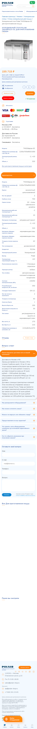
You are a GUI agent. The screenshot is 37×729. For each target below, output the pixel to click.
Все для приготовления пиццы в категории (17, 166)
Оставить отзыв (29, 338)
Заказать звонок (25, 667)
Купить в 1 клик (8, 93)
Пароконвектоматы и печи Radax (12, 11)
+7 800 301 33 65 (11, 692)
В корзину (30, 93)
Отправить (6, 494)
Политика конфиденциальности (11, 715)
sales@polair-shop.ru (12, 683)
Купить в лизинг (8, 98)
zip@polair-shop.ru (11, 689)
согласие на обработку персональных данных (25, 495)
